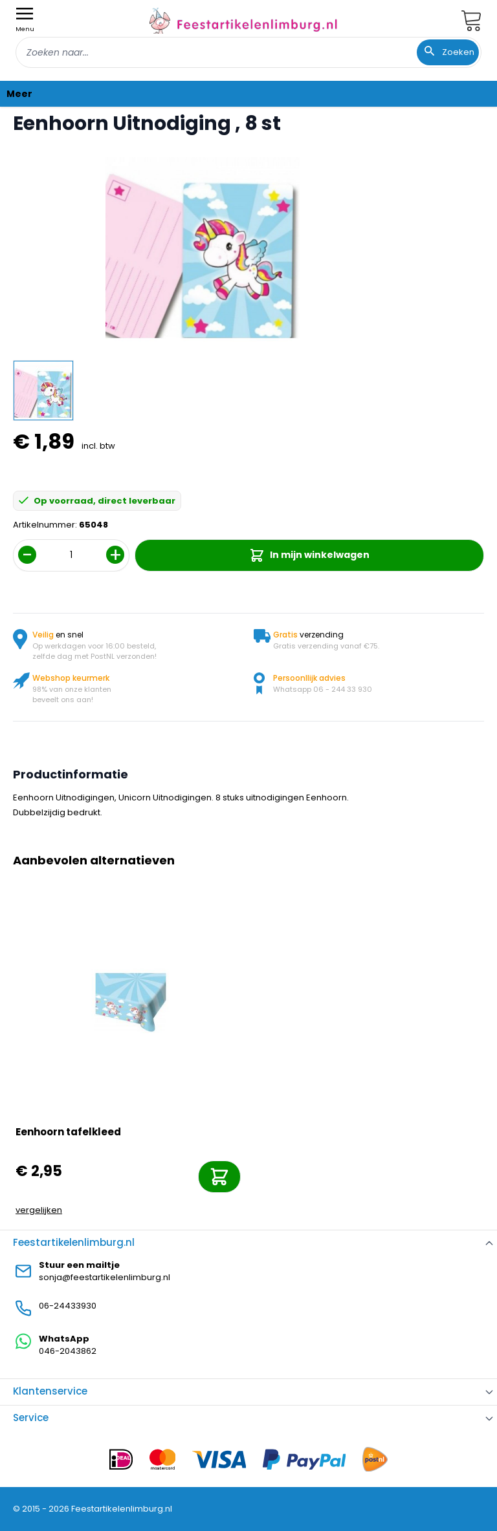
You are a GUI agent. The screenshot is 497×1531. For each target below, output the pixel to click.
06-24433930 (67, 1306)
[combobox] (248, 52)
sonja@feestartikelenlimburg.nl (104, 1277)
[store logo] (243, 20)
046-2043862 (67, 1351)
